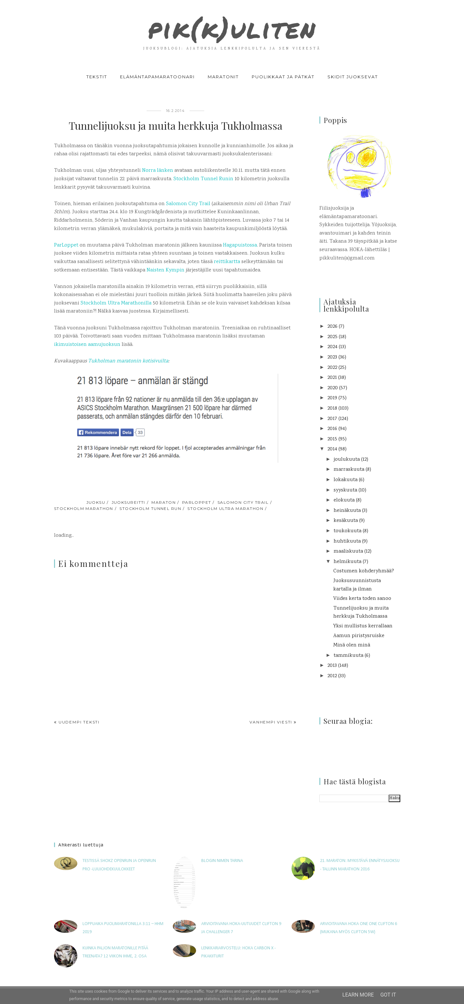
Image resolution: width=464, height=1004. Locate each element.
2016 (332, 429)
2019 (332, 398)
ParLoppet (66, 245)
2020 (332, 388)
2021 (332, 377)
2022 (332, 367)
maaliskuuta (348, 551)
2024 (332, 347)
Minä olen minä (351, 645)
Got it (388, 995)
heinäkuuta (347, 510)
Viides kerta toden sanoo (362, 598)
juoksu (95, 502)
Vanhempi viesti (270, 722)
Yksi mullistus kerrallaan (362, 626)
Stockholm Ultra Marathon (225, 508)
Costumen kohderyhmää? (363, 571)
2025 (332, 337)
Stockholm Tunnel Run (150, 508)
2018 (332, 408)
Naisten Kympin (165, 270)
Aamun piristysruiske (358, 636)
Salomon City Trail (188, 204)
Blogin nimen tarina (222, 860)
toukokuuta (347, 531)
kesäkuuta (346, 520)
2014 (332, 449)
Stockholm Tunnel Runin (203, 179)
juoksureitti (128, 502)
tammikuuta (348, 655)
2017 (332, 419)
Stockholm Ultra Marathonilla (115, 303)
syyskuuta (345, 490)
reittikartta (227, 262)
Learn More (358, 995)
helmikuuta (347, 562)
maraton (163, 502)
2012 (332, 676)
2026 (332, 326)
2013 (332, 665)
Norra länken (157, 170)
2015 (332, 439)
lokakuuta (346, 480)
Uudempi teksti (79, 722)
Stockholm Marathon (83, 508)
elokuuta (344, 500)
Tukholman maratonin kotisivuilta (128, 361)
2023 (332, 357)
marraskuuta (349, 469)
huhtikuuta (347, 541)
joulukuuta (347, 459)
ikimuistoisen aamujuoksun (87, 344)
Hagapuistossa (240, 245)
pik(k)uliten (232, 27)
